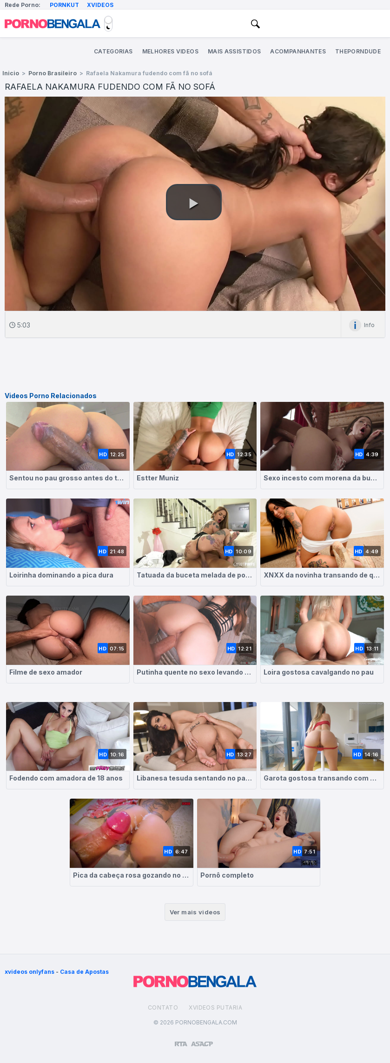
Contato (163, 1007)
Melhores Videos (170, 51)
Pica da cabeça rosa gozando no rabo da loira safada (131, 875)
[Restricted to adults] (181, 1040)
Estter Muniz (158, 478)
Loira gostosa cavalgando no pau (319, 672)
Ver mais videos (195, 912)
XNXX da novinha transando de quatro (322, 575)
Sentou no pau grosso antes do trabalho (67, 478)
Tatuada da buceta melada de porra (195, 575)
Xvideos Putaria (215, 1007)
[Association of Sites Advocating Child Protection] (202, 1039)
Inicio (10, 73)
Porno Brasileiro (52, 73)
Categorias (113, 51)
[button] (194, 202)
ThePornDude (358, 51)
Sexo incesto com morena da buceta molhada (322, 478)
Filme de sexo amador (45, 672)
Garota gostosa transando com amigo (322, 778)
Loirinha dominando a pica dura (61, 575)
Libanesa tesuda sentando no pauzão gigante (195, 778)
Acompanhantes (298, 51)
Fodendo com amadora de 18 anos (66, 778)
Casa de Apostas (84, 971)
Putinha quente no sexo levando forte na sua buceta (195, 672)
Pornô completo (227, 875)
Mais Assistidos (234, 51)
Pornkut (64, 4)
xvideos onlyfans (29, 971)
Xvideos (100, 4)
